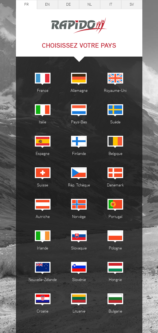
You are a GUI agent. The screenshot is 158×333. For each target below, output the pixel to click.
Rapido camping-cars (79, 26)
